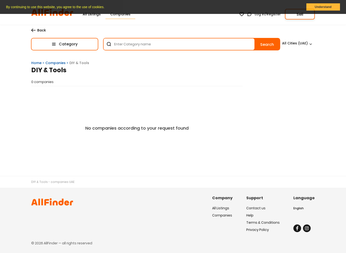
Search (267, 44)
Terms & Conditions (263, 222)
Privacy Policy (257, 230)
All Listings (220, 208)
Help (249, 215)
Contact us (256, 208)
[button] (106, 7)
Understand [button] (323, 7)
